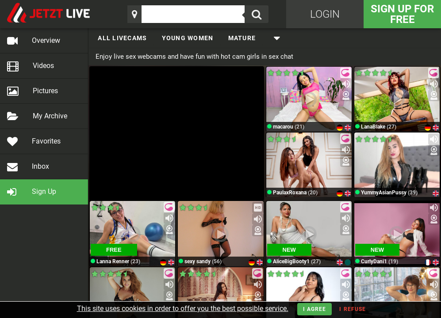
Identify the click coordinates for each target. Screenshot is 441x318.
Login (325, 14)
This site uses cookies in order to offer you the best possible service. (182, 308)
